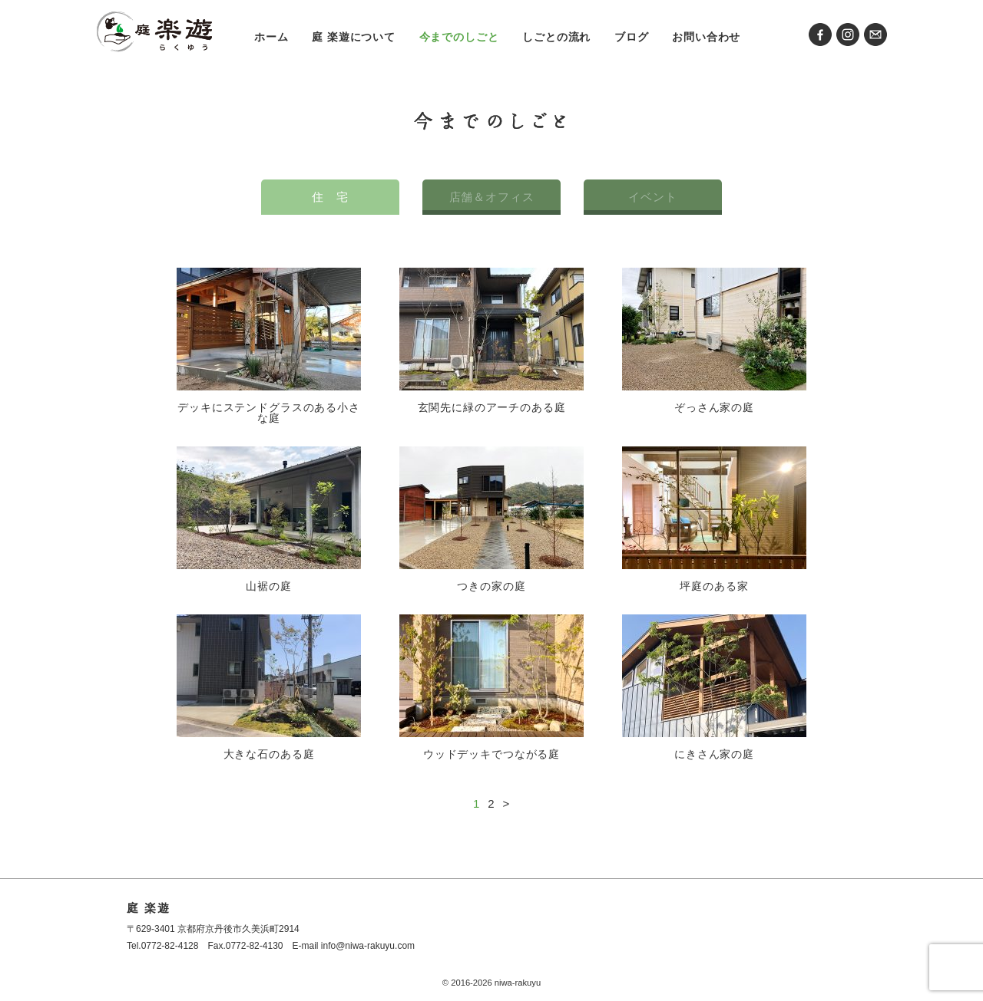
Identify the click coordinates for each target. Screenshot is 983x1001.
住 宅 (330, 196)
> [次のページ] (506, 803)
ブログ (631, 37)
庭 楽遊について (354, 37)
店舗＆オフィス (492, 196)
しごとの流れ (556, 37)
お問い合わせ (706, 37)
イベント (652, 196)
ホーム (271, 37)
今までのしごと (459, 37)
